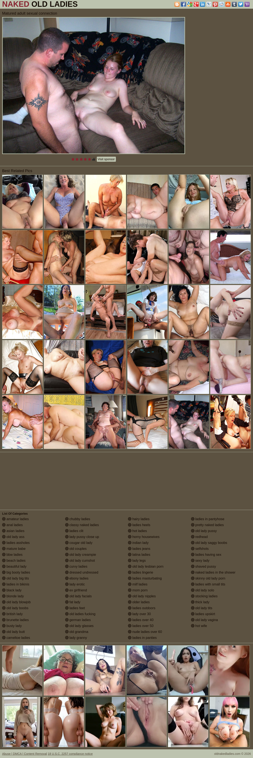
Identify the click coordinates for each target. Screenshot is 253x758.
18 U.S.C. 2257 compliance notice (70, 753)
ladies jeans (139, 548)
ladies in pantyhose (207, 519)
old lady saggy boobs (209, 543)
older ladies (139, 602)
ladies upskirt (203, 614)
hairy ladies (138, 519)
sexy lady (200, 560)
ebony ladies (77, 578)
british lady (12, 614)
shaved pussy (203, 566)
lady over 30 (139, 614)
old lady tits (201, 608)
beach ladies (13, 560)
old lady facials (78, 596)
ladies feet (75, 608)
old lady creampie (80, 554)
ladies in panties (142, 638)
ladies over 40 (140, 620)
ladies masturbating (145, 578)
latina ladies (139, 554)
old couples (76, 548)
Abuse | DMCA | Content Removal (24, 753)
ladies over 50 (140, 626)
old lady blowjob (16, 602)
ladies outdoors (141, 608)
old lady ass (13, 537)
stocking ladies (204, 596)
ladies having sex (206, 554)
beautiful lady (14, 566)
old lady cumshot (80, 560)
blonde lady (13, 596)
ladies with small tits (208, 584)
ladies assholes (16, 543)
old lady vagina (204, 620)
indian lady (138, 543)
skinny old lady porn (208, 578)
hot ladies (137, 531)
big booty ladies (16, 572)
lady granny (76, 638)
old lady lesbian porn (145, 566)
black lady (12, 590)
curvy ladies (76, 566)
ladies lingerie (140, 572)
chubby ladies (77, 519)
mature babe (13, 548)
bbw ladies (12, 554)
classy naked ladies (82, 525)
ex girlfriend (76, 590)
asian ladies (13, 531)
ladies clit (74, 531)
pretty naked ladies (207, 525)
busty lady (12, 626)
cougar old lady (79, 543)
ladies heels (139, 525)
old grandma (76, 632)
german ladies (78, 620)
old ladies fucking (80, 614)
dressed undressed (81, 572)
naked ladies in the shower (213, 572)
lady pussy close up (82, 537)
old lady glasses (79, 626)
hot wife (199, 626)
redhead (199, 537)
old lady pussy (204, 531)
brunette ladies (15, 620)
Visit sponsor (106, 159)
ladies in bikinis (15, 584)
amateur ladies (15, 519)
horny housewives (144, 537)
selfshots (200, 548)
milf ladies (138, 584)
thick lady (200, 602)
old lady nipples (142, 596)
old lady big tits (15, 578)
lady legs (137, 560)
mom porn (138, 590)
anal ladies (12, 525)
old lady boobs (15, 608)
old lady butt (13, 632)
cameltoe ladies (16, 638)
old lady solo (202, 590)
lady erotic (75, 584)
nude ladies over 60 (145, 632)
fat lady (72, 602)
